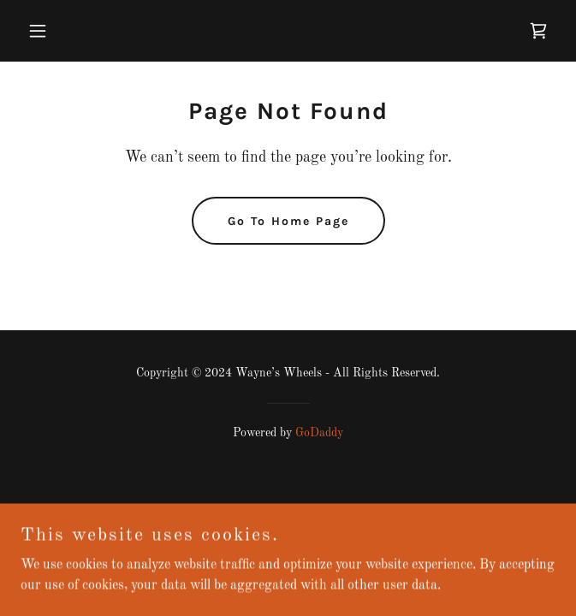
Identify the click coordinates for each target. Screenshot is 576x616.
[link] (538, 31)
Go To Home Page (288, 221)
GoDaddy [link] (319, 433)
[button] (61, 31)
